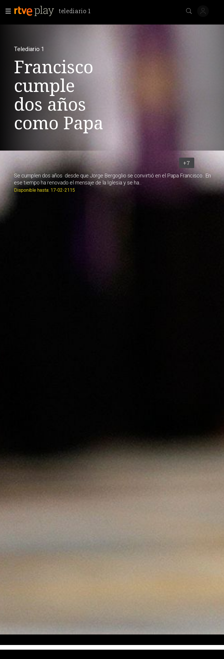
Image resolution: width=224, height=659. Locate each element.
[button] (6, 11)
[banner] (54, 11)
